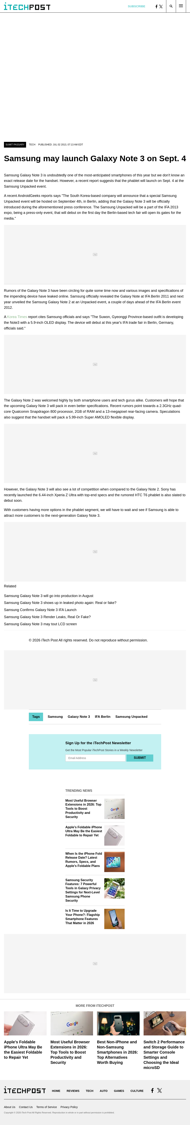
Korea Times (17, 317)
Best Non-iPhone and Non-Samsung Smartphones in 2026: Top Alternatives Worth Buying (117, 1052)
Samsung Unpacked (131, 717)
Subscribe (136, 6)
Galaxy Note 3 (79, 717)
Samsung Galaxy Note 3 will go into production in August (48, 596)
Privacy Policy (69, 1107)
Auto (103, 1090)
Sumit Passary (15, 144)
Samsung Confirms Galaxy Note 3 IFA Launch (40, 610)
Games (119, 1090)
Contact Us (26, 1107)
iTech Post (49, 640)
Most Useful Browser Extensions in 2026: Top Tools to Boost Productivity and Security (83, 809)
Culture (137, 1090)
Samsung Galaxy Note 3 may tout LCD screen (40, 624)
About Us (9, 1107)
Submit (140, 757)
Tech (32, 144)
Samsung (55, 717)
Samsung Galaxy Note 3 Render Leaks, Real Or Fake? (47, 617)
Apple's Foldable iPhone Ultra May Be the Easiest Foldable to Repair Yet (83, 831)
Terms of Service (46, 1107)
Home (56, 1090)
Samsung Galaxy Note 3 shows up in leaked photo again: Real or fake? (60, 603)
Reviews (73, 1090)
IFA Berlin (102, 717)
